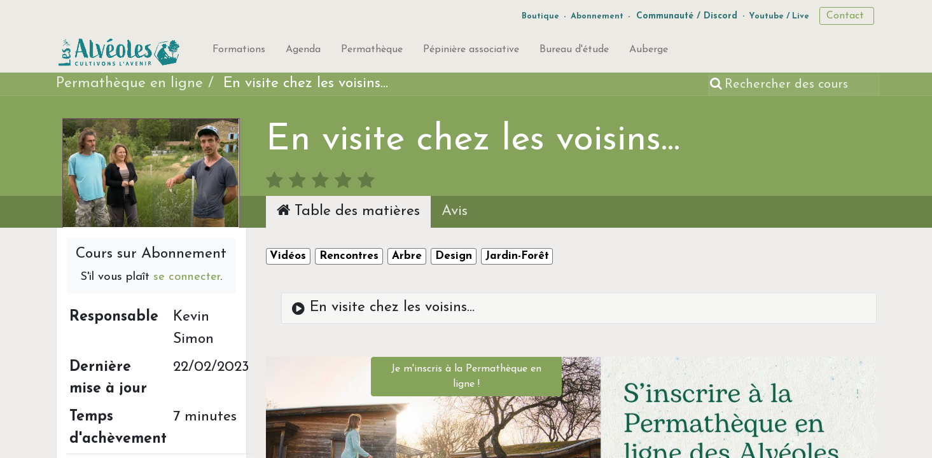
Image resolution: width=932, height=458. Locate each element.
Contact (846, 16)
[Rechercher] (717, 84)
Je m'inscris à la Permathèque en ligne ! (466, 376)
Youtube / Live (779, 16)
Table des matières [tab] (348, 210)
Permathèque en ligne (129, 83)
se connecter (186, 277)
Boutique (540, 16)
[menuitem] (238, 52)
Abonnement (597, 16)
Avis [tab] (455, 211)
